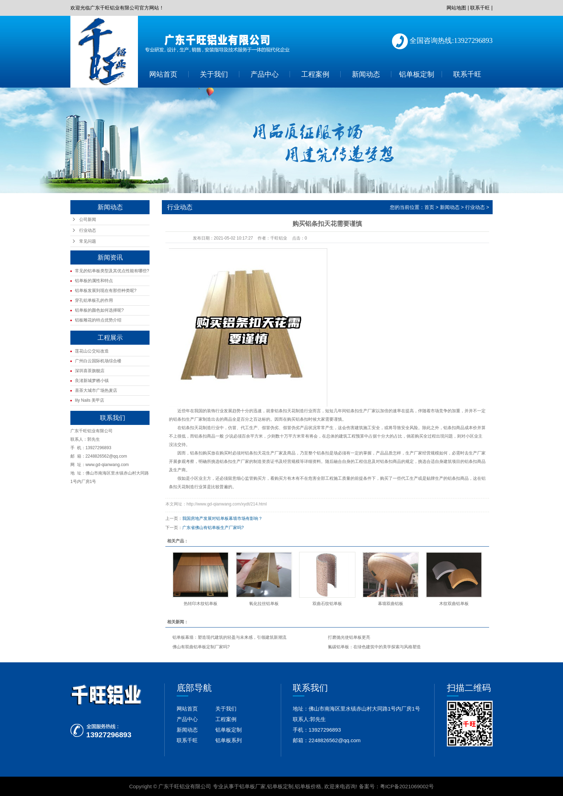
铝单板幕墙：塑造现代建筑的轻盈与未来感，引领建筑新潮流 (229, 637)
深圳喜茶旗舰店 (90, 370)
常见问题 (87, 241)
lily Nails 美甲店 (89, 400)
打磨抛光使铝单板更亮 (349, 637)
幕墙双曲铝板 (390, 603)
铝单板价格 (308, 786)
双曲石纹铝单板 (327, 603)
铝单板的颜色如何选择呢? (99, 310)
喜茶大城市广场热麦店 (96, 390)
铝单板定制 (416, 74)
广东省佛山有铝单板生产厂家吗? (213, 527)
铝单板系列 (228, 740)
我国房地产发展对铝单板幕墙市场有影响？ (222, 518)
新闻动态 (366, 74)
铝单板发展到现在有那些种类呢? (106, 290)
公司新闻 (87, 219)
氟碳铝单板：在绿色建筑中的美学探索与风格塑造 (374, 646)
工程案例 (315, 74)
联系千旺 (480, 8)
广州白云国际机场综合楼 (98, 360)
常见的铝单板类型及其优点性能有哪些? (112, 270)
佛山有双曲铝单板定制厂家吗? (201, 646)
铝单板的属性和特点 (94, 280)
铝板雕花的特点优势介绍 (98, 320)
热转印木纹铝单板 (200, 603)
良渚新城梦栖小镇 (92, 380)
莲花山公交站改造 (92, 351)
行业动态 (87, 230)
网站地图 (456, 8)
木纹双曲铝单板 (454, 603)
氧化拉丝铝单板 (264, 603)
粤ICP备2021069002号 (407, 786)
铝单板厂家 (252, 786)
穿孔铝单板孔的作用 (94, 300)
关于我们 (214, 74)
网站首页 (163, 74)
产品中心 (265, 74)
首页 (429, 207)
